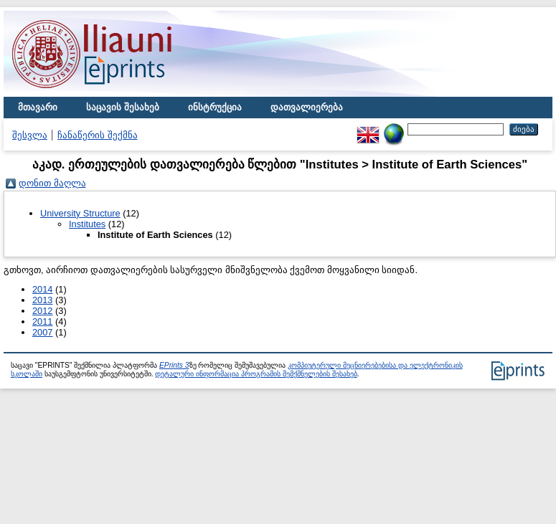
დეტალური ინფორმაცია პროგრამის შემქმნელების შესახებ (256, 374)
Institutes (87, 224)
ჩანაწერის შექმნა (97, 135)
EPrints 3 (174, 365)
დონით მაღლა (52, 183)
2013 (42, 300)
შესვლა (29, 135)
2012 (42, 310)
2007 (42, 332)
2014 (42, 289)
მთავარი (37, 107)
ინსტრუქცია (215, 107)
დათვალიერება (306, 107)
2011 (42, 321)
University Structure (80, 213)
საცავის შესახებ (122, 107)
